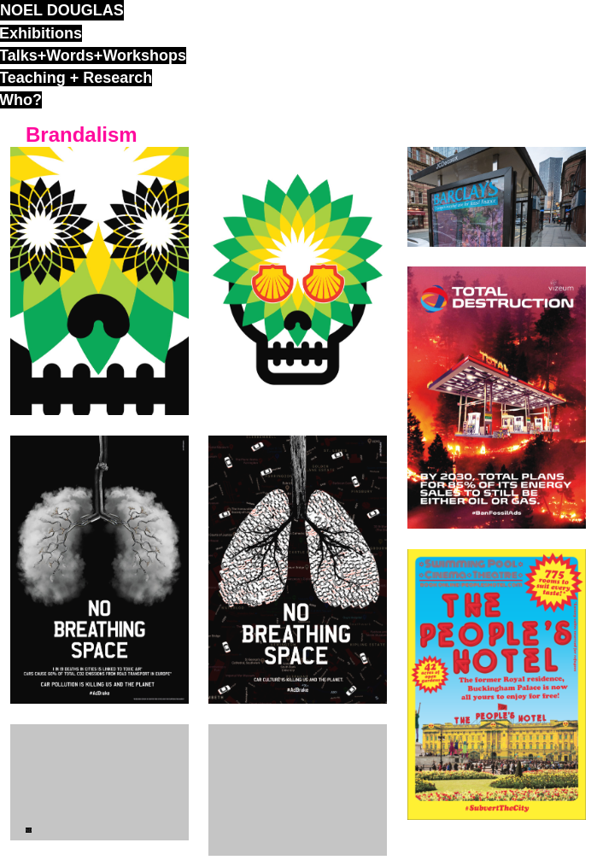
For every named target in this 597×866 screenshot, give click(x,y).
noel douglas (62, 10)
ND (29, 830)
